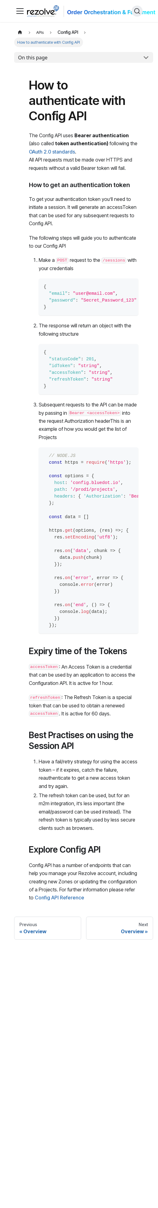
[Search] (137, 11)
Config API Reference (59, 897)
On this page (33, 57)
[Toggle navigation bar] (20, 11)
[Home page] (20, 32)
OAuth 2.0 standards (52, 152)
